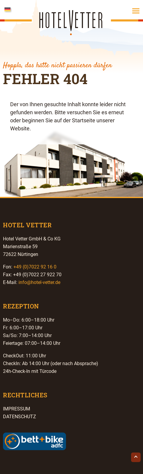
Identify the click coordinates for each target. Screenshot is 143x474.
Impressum (16, 409)
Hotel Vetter (71, 30)
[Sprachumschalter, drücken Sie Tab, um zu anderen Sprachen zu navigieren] (15, 9)
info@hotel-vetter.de (39, 282)
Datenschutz (19, 416)
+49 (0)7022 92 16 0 (34, 267)
